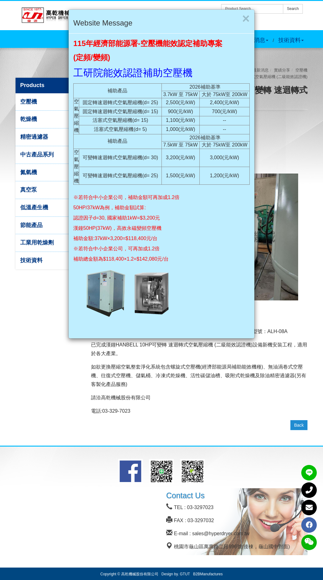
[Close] (246, 18)
